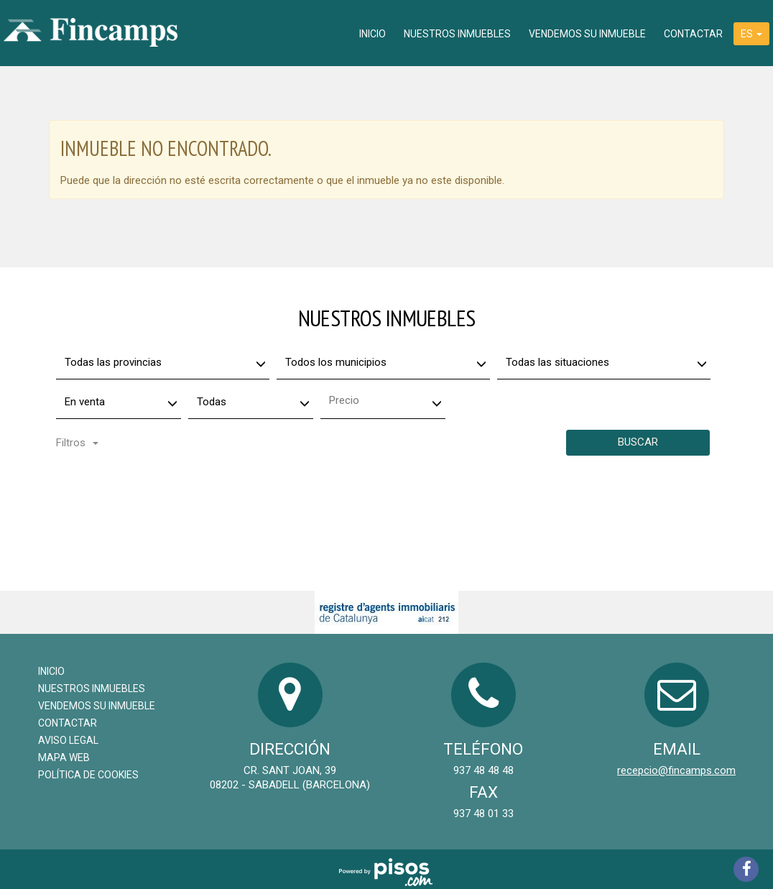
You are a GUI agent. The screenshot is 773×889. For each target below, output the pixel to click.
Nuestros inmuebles (457, 34)
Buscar (638, 442)
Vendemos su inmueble (587, 34)
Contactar (693, 34)
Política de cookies (88, 774)
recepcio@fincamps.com (676, 770)
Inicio (372, 34)
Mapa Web (64, 757)
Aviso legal (68, 740)
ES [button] (751, 34)
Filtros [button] (77, 442)
